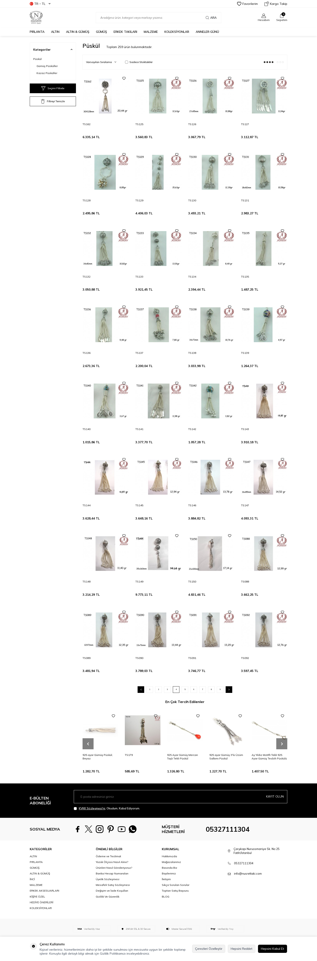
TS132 (86, 276)
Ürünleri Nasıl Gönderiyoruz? (114, 867)
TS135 (245, 276)
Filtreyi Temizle (53, 101)
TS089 (86, 658)
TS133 (139, 276)
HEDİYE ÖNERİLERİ (41, 902)
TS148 (86, 581)
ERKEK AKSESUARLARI (44, 890)
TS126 (192, 124)
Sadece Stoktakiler (139, 62)
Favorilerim (247, 4)
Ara (211, 18)
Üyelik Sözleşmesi (107, 879)
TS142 (192, 429)
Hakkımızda (169, 856)
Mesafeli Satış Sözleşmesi (113, 885)
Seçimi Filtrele (52, 88)
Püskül (37, 59)
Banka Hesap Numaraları (112, 873)
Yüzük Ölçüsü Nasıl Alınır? (112, 862)
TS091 (192, 658)
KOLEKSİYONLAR (176, 32)
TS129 (139, 200)
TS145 (139, 505)
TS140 (86, 429)
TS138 (192, 352)
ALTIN (55, 32)
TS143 (245, 429)
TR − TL (40, 4)
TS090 (139, 658)
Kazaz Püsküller (47, 73)
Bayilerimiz (169, 873)
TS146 (192, 505)
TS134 (192, 276)
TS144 (86, 505)
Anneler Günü (207, 32)
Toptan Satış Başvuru (175, 890)
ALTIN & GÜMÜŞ (77, 32)
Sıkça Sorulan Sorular (175, 885)
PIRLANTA (37, 32)
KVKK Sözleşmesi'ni (92, 808)
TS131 (245, 200)
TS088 (245, 581)
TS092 (245, 658)
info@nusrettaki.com (248, 873)
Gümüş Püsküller (47, 66)
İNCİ (32, 879)
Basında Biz (169, 867)
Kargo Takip (275, 4)
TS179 (129, 755)
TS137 (139, 352)
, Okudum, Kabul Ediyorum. (107, 808)
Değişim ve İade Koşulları (112, 890)
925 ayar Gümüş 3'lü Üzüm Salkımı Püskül (226, 756)
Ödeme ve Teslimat (108, 856)
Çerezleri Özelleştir (208, 949)
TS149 (139, 581)
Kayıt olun (275, 796)
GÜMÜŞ (101, 32)
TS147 (245, 505)
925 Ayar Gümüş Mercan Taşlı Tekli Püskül (182, 756)
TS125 (139, 124)
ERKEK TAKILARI (125, 32)
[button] (88, 743)
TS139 (245, 352)
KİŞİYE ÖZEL (37, 896)
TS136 (86, 352)
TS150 (192, 581)
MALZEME (151, 32)
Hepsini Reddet (241, 949)
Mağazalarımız (171, 862)
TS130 (192, 200)
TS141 (139, 429)
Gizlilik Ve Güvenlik (107, 896)
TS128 (86, 200)
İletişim (166, 879)
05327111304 (227, 829)
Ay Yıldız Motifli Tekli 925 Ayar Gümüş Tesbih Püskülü (269, 756)
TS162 (86, 124)
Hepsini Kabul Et (272, 949)
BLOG (165, 896)
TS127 (245, 124)
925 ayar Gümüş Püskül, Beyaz (98, 756)
